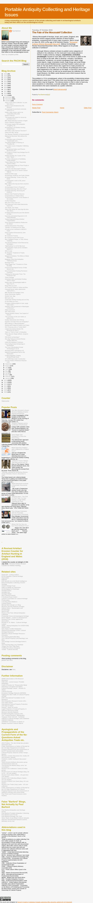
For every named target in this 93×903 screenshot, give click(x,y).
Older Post (87, 108)
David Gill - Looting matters (10, 574)
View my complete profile (10, 54)
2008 (5, 392)
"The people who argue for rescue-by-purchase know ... (16, 118)
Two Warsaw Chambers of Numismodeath (17, 134)
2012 (5, 384)
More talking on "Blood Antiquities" (15, 323)
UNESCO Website (7, 720)
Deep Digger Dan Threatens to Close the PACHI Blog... (19, 436)
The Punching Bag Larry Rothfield (12, 644)
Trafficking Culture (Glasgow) (11, 648)
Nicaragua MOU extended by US (14, 350)
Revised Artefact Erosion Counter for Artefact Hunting (14, 564)
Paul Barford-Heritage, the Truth (12, 816)
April (6, 373)
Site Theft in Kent (10, 311)
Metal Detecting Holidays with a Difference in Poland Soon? (20, 449)
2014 (5, 380)
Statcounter (5, 401)
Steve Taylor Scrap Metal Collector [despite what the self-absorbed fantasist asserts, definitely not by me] (15, 819)
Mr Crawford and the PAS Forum (14, 237)
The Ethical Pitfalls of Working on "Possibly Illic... (14, 143)
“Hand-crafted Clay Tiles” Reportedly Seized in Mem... (15, 162)
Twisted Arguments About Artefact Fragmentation (14, 219)
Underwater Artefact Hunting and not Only (17, 299)
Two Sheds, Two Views (11, 207)
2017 (5, 91)
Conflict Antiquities (10, 201)
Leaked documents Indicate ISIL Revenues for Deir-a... (14, 329)
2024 (5, 78)
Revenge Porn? (9, 262)
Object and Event (10, 310)
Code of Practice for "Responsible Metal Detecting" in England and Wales (14, 685)
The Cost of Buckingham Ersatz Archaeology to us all (14, 348)
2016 (5, 93)
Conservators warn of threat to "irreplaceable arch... (13, 140)
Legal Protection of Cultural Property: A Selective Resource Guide (14, 709)
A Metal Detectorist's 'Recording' (14, 225)
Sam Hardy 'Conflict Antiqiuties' (11, 629)
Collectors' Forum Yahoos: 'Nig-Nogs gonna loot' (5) (20, 461)
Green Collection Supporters (13, 122)
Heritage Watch (6, 594)
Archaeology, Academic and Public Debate (17, 175)
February (8, 376)
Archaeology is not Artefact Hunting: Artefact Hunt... (15, 128)
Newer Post (36, 108)
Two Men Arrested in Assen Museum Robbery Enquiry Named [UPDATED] (20, 411)
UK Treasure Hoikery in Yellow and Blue (16, 287)
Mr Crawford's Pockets (11, 236)
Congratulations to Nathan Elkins (14, 196)
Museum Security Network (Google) (13, 606)
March (7, 375)
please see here (7, 660)
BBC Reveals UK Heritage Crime (14, 292)
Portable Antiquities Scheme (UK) (12, 713)
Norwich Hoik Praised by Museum (14, 194)
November (8, 99)
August (7, 365)
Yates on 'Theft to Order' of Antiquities (16, 332)
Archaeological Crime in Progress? (15, 187)
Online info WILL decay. (11, 132)
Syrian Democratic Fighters (13, 294)
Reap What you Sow (11, 285)
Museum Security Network (10, 712)
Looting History (6, 603)
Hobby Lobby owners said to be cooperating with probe (14, 113)
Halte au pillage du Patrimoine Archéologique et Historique (11, 588)
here (13, 669)
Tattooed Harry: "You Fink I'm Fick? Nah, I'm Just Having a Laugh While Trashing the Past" (20, 499)
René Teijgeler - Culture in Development (14, 617)
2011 (5, 386)
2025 (5, 76)
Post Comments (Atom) (50, 112)
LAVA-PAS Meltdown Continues (14, 342)
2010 (5, 388)
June (7, 369)
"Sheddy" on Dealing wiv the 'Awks (15, 227)
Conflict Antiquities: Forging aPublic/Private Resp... (13, 356)
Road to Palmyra (10, 115)
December (8, 97)
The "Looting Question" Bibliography (13, 715)
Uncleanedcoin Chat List (9, 763)
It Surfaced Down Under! (9, 597)
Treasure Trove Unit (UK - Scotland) (13, 717)
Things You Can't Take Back (10, 646)
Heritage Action (6, 590)
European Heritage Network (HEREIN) (14, 693)
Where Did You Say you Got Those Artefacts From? (20, 525)
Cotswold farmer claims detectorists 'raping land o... (15, 290)
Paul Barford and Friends (9, 815)
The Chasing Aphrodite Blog (10, 636)
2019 (5, 87)
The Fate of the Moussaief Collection (15, 168)
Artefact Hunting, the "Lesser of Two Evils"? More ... (15, 156)
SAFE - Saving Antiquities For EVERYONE (15, 625)
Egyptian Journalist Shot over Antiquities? (17, 321)
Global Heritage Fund (8, 586)
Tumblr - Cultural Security (10, 649)
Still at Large (8, 251)
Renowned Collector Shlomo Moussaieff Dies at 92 (54, 43)
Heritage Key (6, 592)
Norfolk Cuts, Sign (10, 296)
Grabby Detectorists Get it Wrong (14, 320)
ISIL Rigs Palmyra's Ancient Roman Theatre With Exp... (15, 339)
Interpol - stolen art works (10, 707)
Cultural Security (7, 691)
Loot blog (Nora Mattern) (9, 601)
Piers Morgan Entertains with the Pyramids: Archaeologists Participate (20, 512)
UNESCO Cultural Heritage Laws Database (15, 718)
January (8, 378)
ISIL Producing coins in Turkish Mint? (15, 327)
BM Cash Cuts (9, 298)
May (6, 371)
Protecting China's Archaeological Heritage (15, 616)
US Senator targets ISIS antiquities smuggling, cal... (15, 124)
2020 (5, 85)
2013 (5, 382)
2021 (5, 83)
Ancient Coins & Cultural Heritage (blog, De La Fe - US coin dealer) (15, 772)
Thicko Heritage (9, 277)
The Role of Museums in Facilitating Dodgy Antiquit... (15, 159)
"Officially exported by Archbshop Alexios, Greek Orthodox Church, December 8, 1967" (15, 473)
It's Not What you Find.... (12, 301)
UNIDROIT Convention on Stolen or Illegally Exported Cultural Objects (13, 722)
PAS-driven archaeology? (12, 337)
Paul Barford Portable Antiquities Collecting (15, 813)
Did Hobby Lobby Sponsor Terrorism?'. (16, 130)
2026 (5, 74)
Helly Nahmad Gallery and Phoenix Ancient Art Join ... (15, 149)
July (6, 367)
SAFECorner (6, 627)
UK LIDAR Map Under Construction (15, 359)
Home (62, 108)
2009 (5, 390)
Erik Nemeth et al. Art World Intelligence (14, 581)
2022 (5, 81)
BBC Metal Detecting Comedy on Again (16, 120)
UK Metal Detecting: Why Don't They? (16, 189)
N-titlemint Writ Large (11, 173)
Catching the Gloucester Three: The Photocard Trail (15, 274)
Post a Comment (37, 104)
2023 (5, 79)
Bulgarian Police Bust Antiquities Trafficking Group (14, 260)
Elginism (4, 579)
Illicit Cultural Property (9, 595)
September (8, 364)
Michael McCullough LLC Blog (11, 605)
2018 (5, 89)
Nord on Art (5, 611)
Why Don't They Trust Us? (12, 202)
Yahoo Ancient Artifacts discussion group (14, 762)
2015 (5, 95)
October (8, 100)
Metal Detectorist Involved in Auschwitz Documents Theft (20, 485)
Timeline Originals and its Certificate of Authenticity (20, 424)
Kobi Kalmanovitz (60, 89)
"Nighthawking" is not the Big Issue (15, 246)
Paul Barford (16, 31)
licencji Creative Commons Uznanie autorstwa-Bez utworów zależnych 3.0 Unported (44, 902)
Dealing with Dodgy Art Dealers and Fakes (17, 325)
